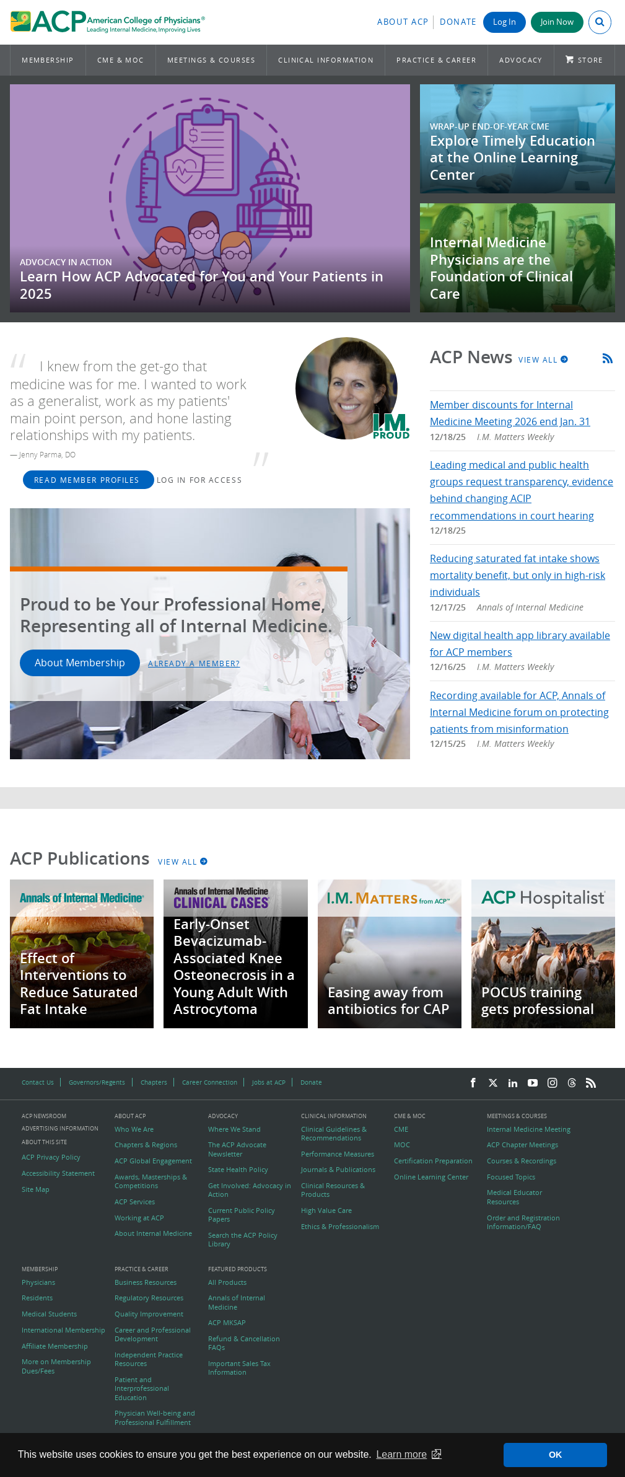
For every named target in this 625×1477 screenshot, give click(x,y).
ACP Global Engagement (153, 1161)
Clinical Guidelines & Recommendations (334, 1133)
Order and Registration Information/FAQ (523, 1222)
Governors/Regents (97, 1082)
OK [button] (555, 1455)
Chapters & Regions (146, 1144)
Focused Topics (511, 1177)
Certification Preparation (433, 1161)
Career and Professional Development (153, 1334)
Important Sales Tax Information (239, 1368)
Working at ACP (139, 1218)
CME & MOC (120, 59)
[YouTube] (533, 1083)
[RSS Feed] (591, 1083)
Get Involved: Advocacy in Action (249, 1190)
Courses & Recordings (521, 1161)
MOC (402, 1144)
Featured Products (237, 1269)
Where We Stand (234, 1129)
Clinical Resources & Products (333, 1190)
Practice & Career (436, 59)
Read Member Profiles (88, 480)
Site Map (36, 1189)
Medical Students (49, 1314)
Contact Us (38, 1082)
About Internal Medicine (153, 1233)
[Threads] (571, 1083)
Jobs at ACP (269, 1082)
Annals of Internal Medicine (236, 1302)
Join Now (557, 22)
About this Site (44, 1142)
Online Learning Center (431, 1177)
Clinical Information (326, 59)
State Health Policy (238, 1169)
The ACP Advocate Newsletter (237, 1149)
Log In (504, 22)
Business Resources (146, 1282)
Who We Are (134, 1129)
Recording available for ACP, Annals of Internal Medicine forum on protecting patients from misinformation (519, 712)
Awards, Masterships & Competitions (151, 1181)
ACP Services (135, 1201)
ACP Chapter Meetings (522, 1144)
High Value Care (326, 1210)
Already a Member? (194, 663)
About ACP (403, 22)
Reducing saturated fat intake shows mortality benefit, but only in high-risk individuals (517, 575)
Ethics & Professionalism (340, 1226)
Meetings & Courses (211, 59)
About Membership (80, 662)
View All (543, 359)
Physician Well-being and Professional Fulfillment (155, 1417)
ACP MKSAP (227, 1322)
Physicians (38, 1282)
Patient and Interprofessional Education (142, 1388)
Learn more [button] (401, 1454)
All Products (227, 1282)
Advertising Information (60, 1128)
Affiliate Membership (55, 1346)
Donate (458, 22)
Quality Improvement (149, 1314)
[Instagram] (552, 1083)
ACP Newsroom (44, 1116)
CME (401, 1129)
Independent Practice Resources (149, 1359)
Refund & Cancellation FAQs (244, 1343)
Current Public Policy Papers (241, 1214)
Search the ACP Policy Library (243, 1239)
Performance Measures (337, 1154)
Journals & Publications (338, 1169)
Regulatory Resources (149, 1298)
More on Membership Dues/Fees (56, 1366)
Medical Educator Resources (514, 1197)
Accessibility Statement (58, 1173)
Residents (37, 1298)
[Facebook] (473, 1083)
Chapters (154, 1082)
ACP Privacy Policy (51, 1157)
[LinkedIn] (513, 1083)
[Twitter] (493, 1083)
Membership (48, 59)
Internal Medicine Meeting (528, 1129)
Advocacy (521, 59)
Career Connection (209, 1082)
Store (590, 59)
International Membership (63, 1330)
